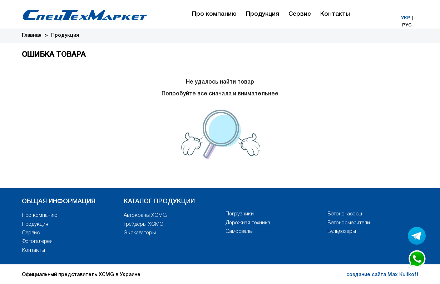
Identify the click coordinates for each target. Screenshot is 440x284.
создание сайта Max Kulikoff (382, 275)
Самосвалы (239, 231)
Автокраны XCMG (145, 215)
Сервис (299, 14)
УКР (405, 18)
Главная (31, 35)
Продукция (262, 14)
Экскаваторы (140, 232)
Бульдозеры (341, 231)
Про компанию (214, 14)
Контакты (335, 14)
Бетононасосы (344, 213)
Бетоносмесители (348, 222)
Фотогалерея (37, 241)
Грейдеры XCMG (143, 224)
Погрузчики (240, 213)
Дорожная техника (248, 222)
